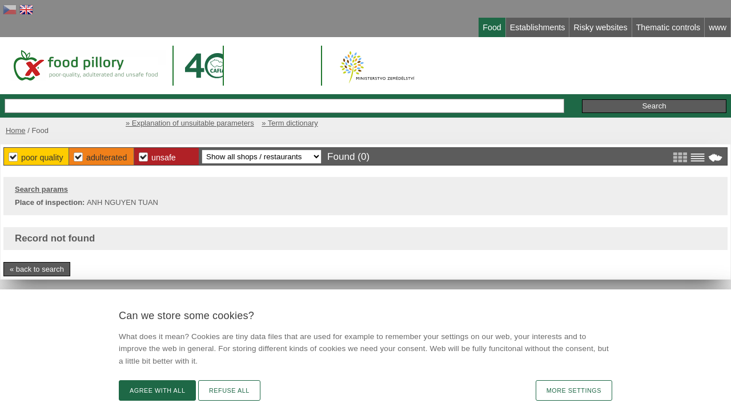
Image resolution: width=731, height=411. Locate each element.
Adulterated (330, 154)
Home (104, 118)
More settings (574, 390)
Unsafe (394, 154)
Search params (132, 187)
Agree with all (157, 390)
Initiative (616, 94)
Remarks (570, 94)
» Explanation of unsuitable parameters (511, 118)
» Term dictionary (617, 118)
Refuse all (229, 390)
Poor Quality (258, 154)
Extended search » (466, 93)
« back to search (128, 267)
